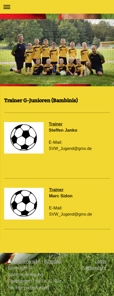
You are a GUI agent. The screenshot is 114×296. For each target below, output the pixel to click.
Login (100, 261)
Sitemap (52, 261)
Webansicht (94, 268)
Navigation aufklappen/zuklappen (57, 6)
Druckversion (25, 261)
